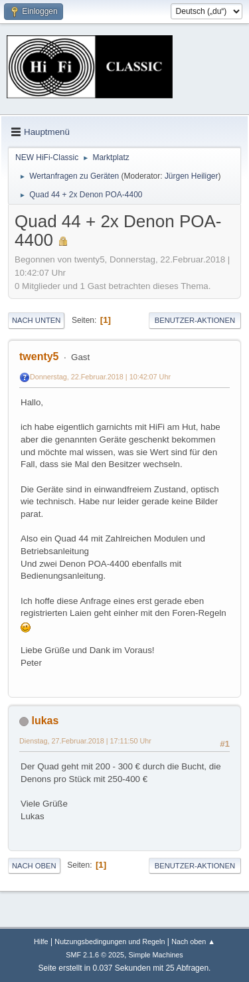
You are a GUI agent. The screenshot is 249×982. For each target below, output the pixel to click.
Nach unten (36, 320)
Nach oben (34, 866)
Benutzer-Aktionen (195, 320)
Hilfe (41, 941)
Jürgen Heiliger (191, 176)
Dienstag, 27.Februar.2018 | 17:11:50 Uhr (85, 741)
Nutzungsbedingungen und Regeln (109, 941)
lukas (44, 720)
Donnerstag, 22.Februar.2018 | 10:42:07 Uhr (100, 377)
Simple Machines (156, 955)
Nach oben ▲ (193, 941)
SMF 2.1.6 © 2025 (95, 955)
